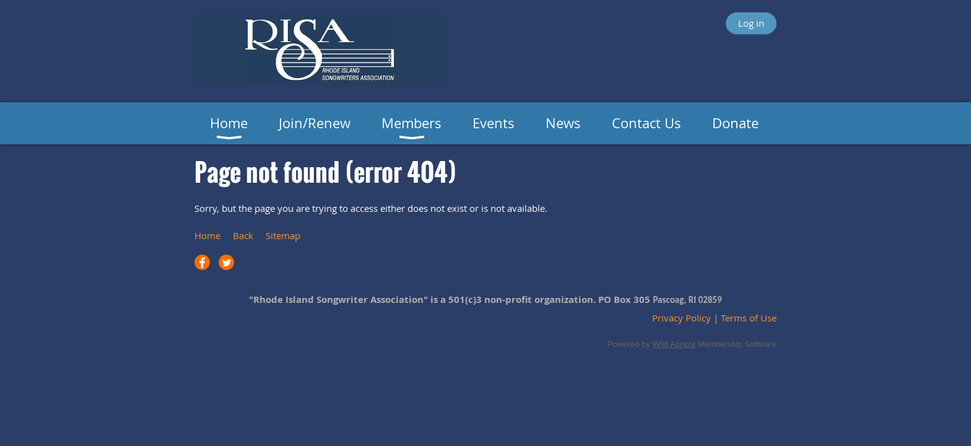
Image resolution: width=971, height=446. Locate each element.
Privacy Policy (681, 318)
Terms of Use (749, 318)
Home (207, 235)
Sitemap (283, 235)
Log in (751, 23)
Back (243, 235)
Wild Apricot (674, 344)
